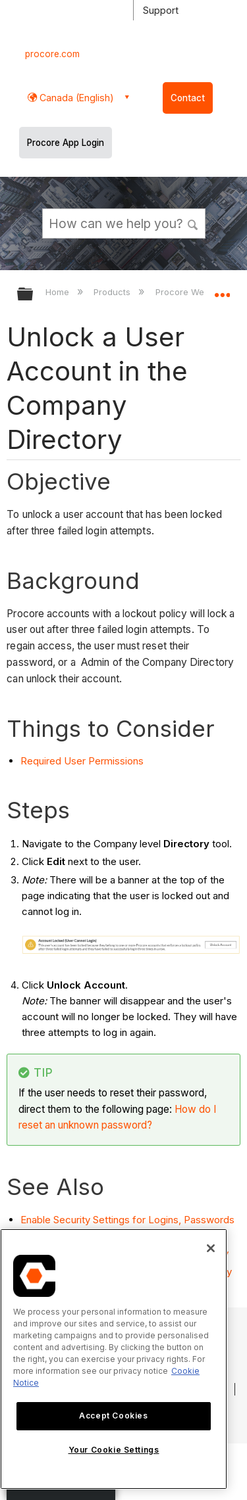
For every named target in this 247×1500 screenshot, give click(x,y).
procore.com (52, 54)
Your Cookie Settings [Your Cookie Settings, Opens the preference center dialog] (114, 1450)
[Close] (210, 1248)
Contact (188, 98)
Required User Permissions (82, 761)
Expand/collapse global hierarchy (33, 294)
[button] (193, 222)
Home (58, 292)
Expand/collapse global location (222, 290)
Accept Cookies (113, 1415)
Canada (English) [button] (75, 97)
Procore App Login (65, 142)
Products (113, 292)
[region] (113, 1359)
